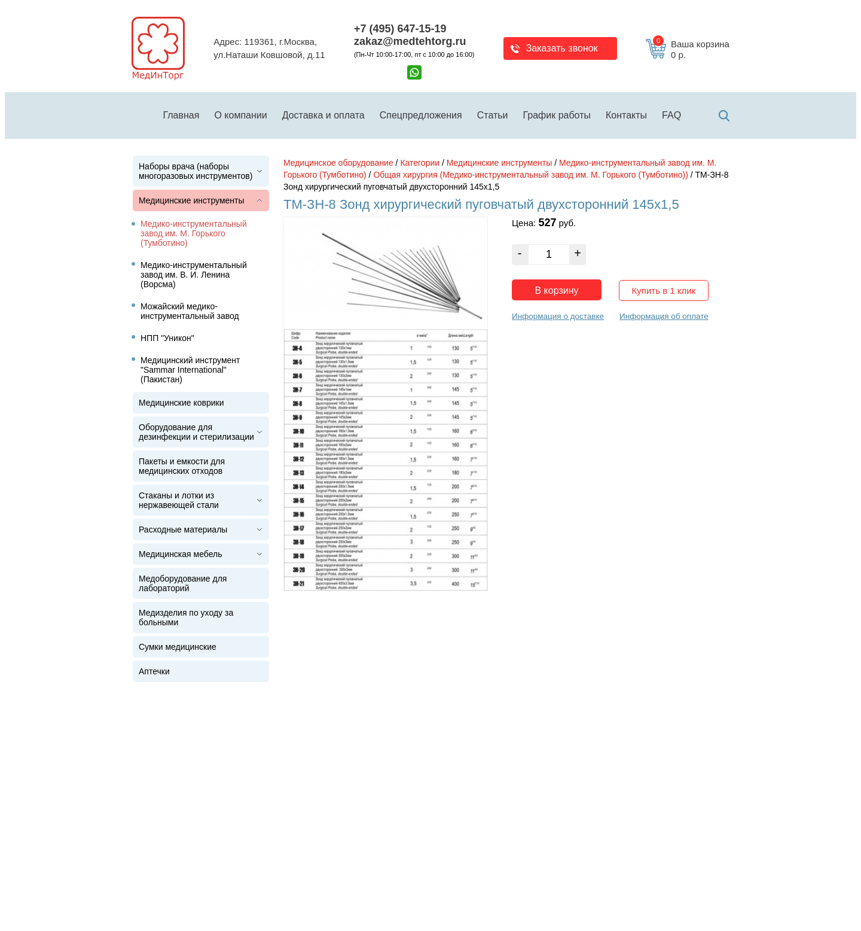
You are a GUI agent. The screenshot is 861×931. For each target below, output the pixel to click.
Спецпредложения (421, 115)
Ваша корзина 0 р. (691, 49)
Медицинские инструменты (192, 200)
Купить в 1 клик (664, 290)
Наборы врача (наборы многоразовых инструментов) (195, 171)
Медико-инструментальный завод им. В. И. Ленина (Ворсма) (194, 274)
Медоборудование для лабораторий (183, 583)
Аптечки (154, 671)
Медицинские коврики (181, 402)
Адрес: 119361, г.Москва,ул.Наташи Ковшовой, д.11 (269, 48)
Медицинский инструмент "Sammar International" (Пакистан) (190, 369)
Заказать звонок (562, 48)
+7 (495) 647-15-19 (400, 29)
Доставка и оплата (323, 115)
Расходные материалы (183, 529)
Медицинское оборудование (338, 163)
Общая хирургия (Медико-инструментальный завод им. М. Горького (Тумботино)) (530, 174)
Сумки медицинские (177, 647)
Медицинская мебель (180, 554)
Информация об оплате (664, 316)
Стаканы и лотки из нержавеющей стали (179, 500)
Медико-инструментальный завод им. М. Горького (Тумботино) (194, 233)
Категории (419, 163)
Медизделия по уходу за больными (186, 617)
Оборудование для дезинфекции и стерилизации (196, 432)
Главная (181, 115)
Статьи (492, 115)
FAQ (671, 115)
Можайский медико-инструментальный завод (190, 311)
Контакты (626, 115)
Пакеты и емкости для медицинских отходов (182, 466)
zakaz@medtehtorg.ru (410, 41)
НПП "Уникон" (167, 338)
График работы (557, 115)
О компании (240, 115)
